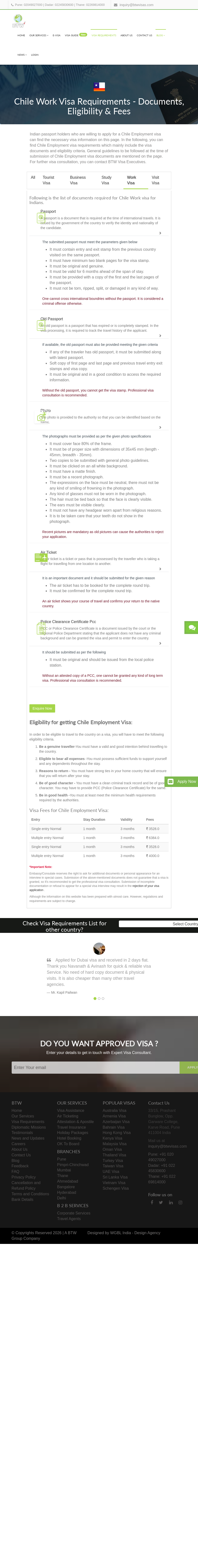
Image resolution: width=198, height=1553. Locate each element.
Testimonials (22, 1133)
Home (21, 35)
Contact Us (144, 35)
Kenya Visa (112, 1138)
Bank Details (23, 1199)
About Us (126, 35)
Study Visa (107, 180)
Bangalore (66, 1187)
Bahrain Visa (114, 1127)
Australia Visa (115, 1110)
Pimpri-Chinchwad (73, 1165)
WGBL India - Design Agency (135, 1233)
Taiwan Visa (113, 1166)
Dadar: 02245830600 (59, 5)
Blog (160, 35)
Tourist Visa (48, 180)
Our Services (38, 35)
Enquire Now (42, 708)
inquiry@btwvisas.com (136, 5)
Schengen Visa (116, 1188)
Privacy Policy (24, 1177)
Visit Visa (155, 180)
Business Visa (78, 180)
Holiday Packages (72, 1133)
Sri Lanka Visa (115, 1177)
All (33, 177)
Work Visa (131, 180)
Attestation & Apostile (75, 1122)
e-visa (56, 35)
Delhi (61, 1198)
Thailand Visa (114, 1155)
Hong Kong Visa (117, 1133)
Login (35, 54)
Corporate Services (73, 1213)
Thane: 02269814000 (90, 5)
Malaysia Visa (115, 1144)
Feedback (20, 1166)
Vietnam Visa (114, 1183)
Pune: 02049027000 (29, 5)
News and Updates (28, 1138)
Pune (61, 1159)
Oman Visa (112, 1149)
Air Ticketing (67, 1116)
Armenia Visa (114, 1116)
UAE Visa (111, 1171)
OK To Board (68, 1144)
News (22, 54)
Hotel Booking (69, 1138)
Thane (62, 1176)
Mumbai (64, 1170)
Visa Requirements (104, 35)
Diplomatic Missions (29, 1127)
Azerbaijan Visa (116, 1122)
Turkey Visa (113, 1161)
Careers (19, 1144)
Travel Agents (69, 1219)
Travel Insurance (71, 1127)
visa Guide (76, 35)
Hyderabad (66, 1192)
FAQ (15, 1171)
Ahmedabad (67, 1181)
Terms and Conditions (30, 1194)
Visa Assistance (70, 1110)
